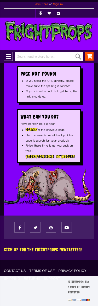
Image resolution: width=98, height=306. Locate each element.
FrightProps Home (39, 156)
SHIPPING (12, 279)
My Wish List (49, 13)
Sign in (58, 4)
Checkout (58, 13)
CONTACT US (15, 271)
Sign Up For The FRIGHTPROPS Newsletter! (43, 249)
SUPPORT (52, 279)
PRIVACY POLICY (72, 271)
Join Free (41, 4)
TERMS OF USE (42, 271)
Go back (31, 129)
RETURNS (32, 279)
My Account (40, 13)
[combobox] (45, 56)
